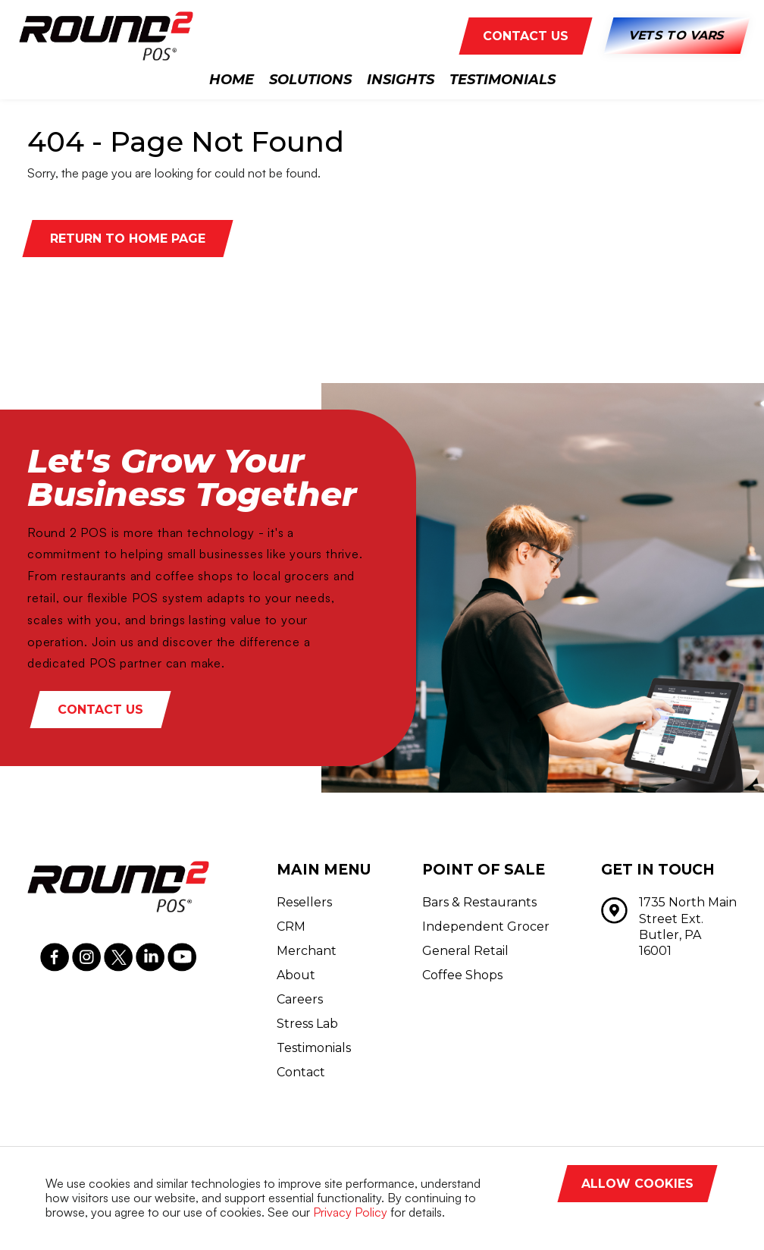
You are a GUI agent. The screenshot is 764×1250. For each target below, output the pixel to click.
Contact (301, 1072)
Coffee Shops (462, 975)
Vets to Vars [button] (676, 36)
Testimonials (502, 80)
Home (231, 80)
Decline (677, 1217)
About (296, 975)
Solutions (310, 80)
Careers (300, 999)
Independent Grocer (486, 926)
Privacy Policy (350, 1212)
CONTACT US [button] (525, 36)
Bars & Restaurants (479, 902)
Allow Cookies (637, 1183)
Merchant (307, 951)
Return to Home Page (127, 238)
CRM (291, 926)
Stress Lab (307, 1023)
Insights (400, 80)
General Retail (465, 951)
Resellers (304, 902)
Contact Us (100, 709)
